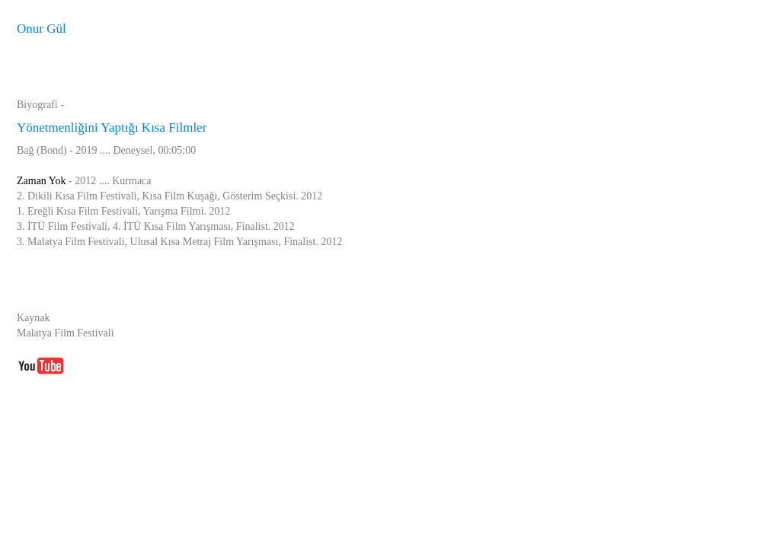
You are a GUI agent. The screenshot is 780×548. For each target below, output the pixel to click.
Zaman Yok (41, 180)
